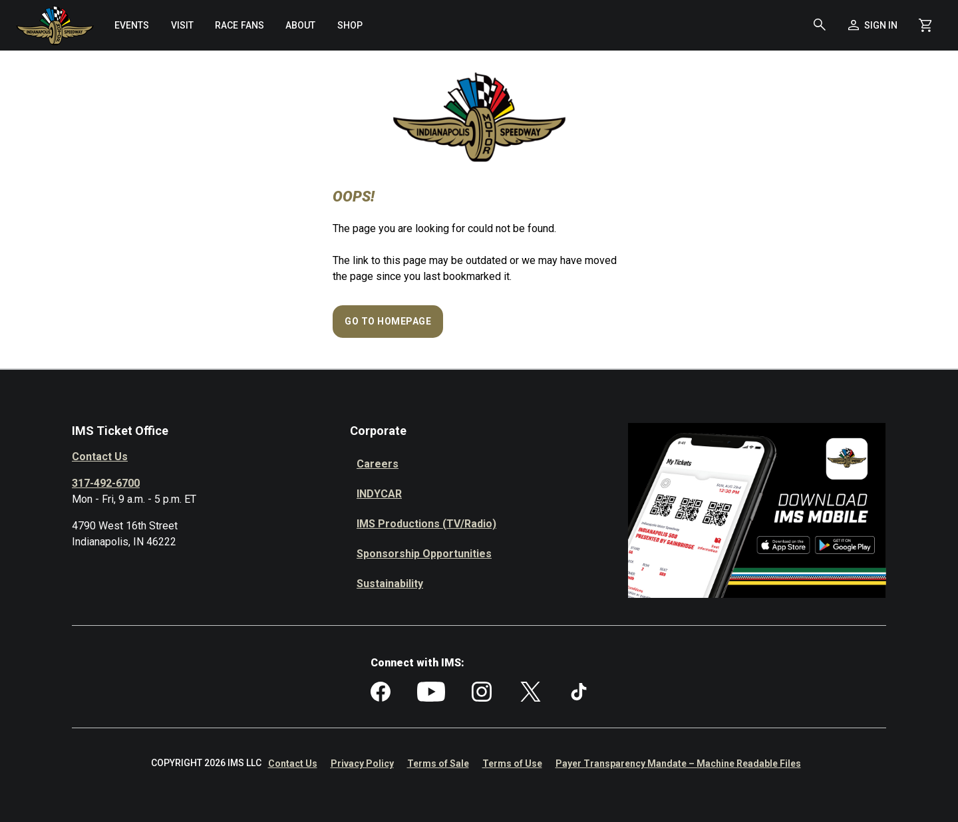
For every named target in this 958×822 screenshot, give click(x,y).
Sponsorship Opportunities (424, 553)
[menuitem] (131, 25)
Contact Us (100, 456)
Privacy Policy (362, 763)
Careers (378, 464)
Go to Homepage (388, 321)
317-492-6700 (106, 483)
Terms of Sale (438, 763)
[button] (820, 25)
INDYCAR (379, 493)
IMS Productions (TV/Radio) (426, 523)
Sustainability (390, 583)
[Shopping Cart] (925, 25)
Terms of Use (512, 763)
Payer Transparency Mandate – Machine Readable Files (678, 763)
